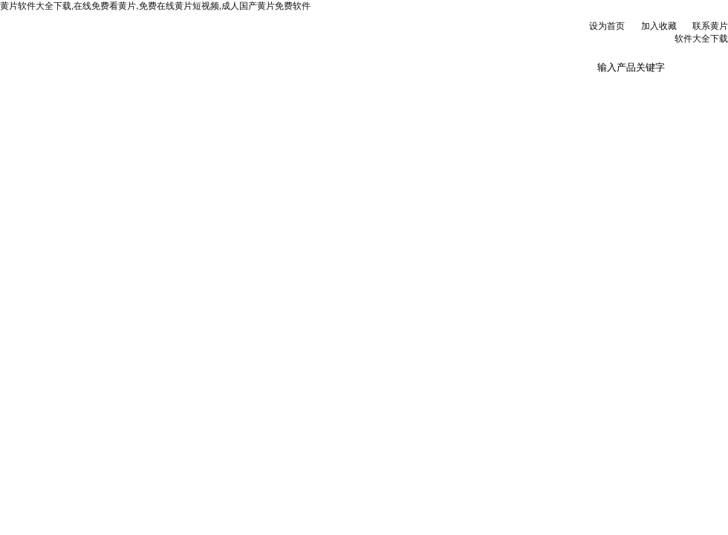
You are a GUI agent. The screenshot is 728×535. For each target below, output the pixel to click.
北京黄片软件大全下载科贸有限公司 (185, 44)
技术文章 (411, 88)
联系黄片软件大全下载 (593, 94)
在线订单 (502, 88)
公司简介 (136, 88)
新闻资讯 (228, 88)
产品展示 (319, 88)
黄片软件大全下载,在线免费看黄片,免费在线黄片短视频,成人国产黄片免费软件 (155, 6)
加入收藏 (659, 26)
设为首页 (607, 26)
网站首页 (45, 88)
